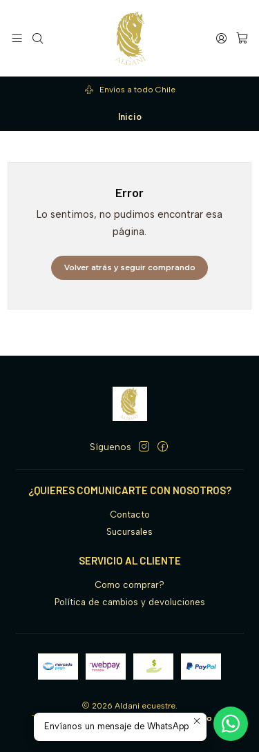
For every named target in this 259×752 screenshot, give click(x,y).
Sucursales (129, 532)
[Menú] (17, 38)
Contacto (130, 514)
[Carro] (242, 38)
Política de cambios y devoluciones (130, 602)
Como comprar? (129, 585)
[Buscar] (37, 38)
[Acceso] (221, 38)
